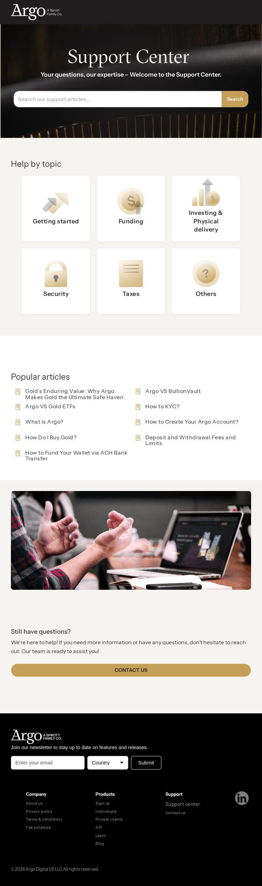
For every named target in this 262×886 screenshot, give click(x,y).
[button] (244, 12)
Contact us (131, 670)
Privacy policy (39, 811)
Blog (100, 843)
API (99, 827)
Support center (182, 804)
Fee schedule (38, 827)
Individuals (106, 811)
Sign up (103, 803)
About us (34, 803)
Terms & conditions (44, 819)
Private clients (109, 819)
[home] (43, 12)
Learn (101, 835)
